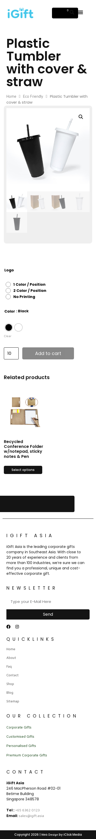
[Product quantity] (11, 353)
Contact (12, 675)
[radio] (27, 284)
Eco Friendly (33, 96)
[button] (80, 12)
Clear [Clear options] (8, 336)
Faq (9, 666)
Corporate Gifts (18, 727)
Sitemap (12, 701)
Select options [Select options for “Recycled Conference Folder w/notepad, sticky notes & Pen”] (23, 470)
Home (11, 96)
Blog (9, 692)
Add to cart (48, 353)
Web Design (49, 834)
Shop (10, 684)
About (11, 658)
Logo (9, 270)
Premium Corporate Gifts (26, 755)
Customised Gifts (20, 736)
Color (9, 311)
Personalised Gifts (21, 745)
